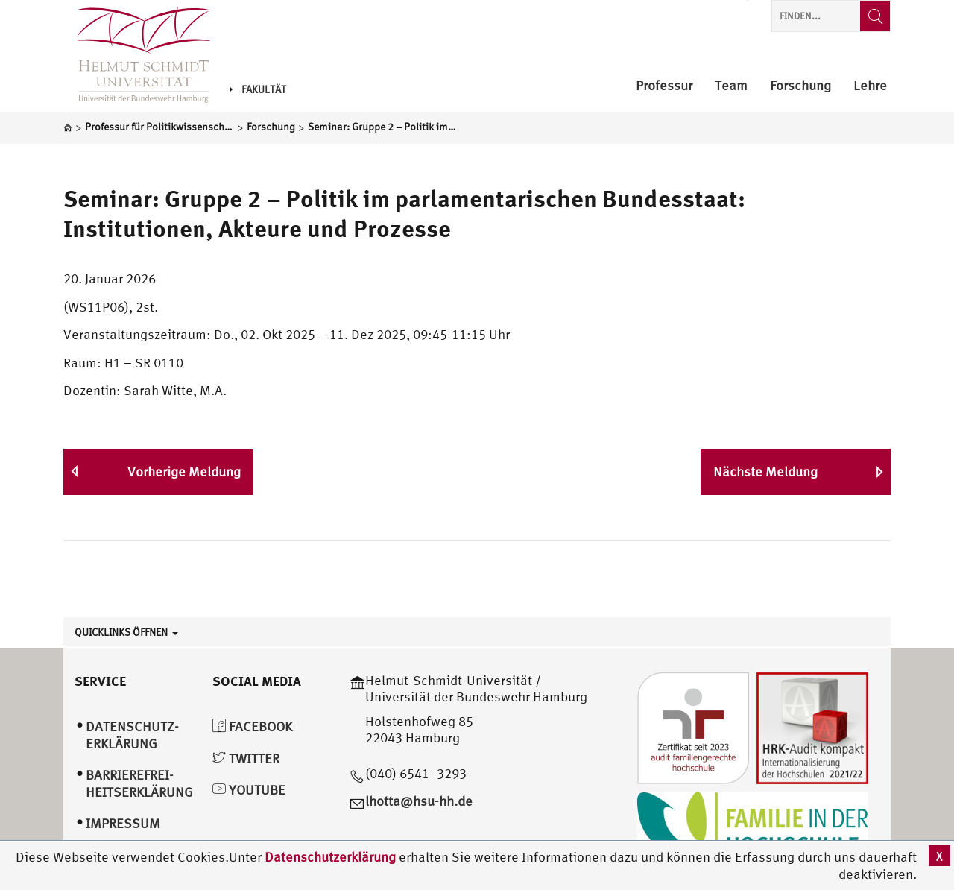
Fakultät (258, 89)
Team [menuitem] (731, 86)
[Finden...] (875, 16)
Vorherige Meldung (184, 471)
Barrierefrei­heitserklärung (139, 783)
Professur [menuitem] (664, 86)
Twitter (245, 758)
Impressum (123, 823)
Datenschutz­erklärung (132, 735)
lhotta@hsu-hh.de (419, 801)
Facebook (252, 726)
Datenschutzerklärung (330, 857)
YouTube (248, 790)
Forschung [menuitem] (800, 86)
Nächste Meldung (765, 471)
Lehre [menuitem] (870, 86)
